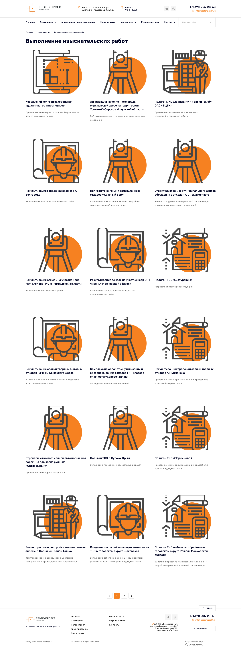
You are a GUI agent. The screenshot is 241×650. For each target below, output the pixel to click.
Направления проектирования (77, 22)
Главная (30, 22)
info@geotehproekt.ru (204, 11)
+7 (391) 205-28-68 (203, 7)
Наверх (209, 608)
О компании (46, 22)
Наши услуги (107, 22)
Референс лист (117, 620)
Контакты (169, 22)
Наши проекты (128, 22)
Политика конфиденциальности (85, 642)
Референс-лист (150, 22)
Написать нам (200, 628)
